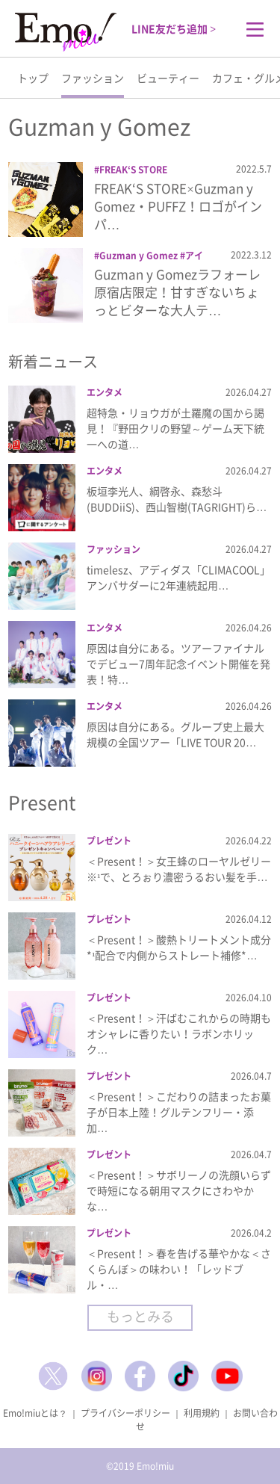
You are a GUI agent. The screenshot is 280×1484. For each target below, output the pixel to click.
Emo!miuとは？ (35, 1413)
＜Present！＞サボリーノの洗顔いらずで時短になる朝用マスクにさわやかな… (179, 1190)
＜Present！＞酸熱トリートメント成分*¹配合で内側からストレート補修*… (179, 947)
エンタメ (104, 392)
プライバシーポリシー (125, 1413)
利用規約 (202, 1413)
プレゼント (109, 840)
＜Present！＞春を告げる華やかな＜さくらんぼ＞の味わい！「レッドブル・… (179, 1269)
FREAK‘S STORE (133, 169)
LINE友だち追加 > (173, 28)
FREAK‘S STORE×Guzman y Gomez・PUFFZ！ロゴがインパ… (178, 206)
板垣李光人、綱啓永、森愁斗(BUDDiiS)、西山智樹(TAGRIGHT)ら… (177, 498)
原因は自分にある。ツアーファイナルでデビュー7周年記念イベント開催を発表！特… (178, 663)
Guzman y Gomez (138, 255)
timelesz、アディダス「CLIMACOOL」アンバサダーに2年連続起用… (178, 577)
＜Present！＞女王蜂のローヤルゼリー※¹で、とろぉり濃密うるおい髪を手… (179, 868)
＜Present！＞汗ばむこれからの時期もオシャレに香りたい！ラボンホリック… (179, 1033)
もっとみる (140, 1316)
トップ (33, 77)
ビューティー (168, 77)
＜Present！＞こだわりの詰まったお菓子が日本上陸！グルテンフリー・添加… (179, 1112)
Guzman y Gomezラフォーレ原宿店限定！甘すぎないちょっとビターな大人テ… (177, 292)
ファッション (92, 77)
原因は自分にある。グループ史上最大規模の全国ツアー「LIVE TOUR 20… (175, 734)
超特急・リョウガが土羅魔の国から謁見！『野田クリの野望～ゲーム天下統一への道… (175, 428)
